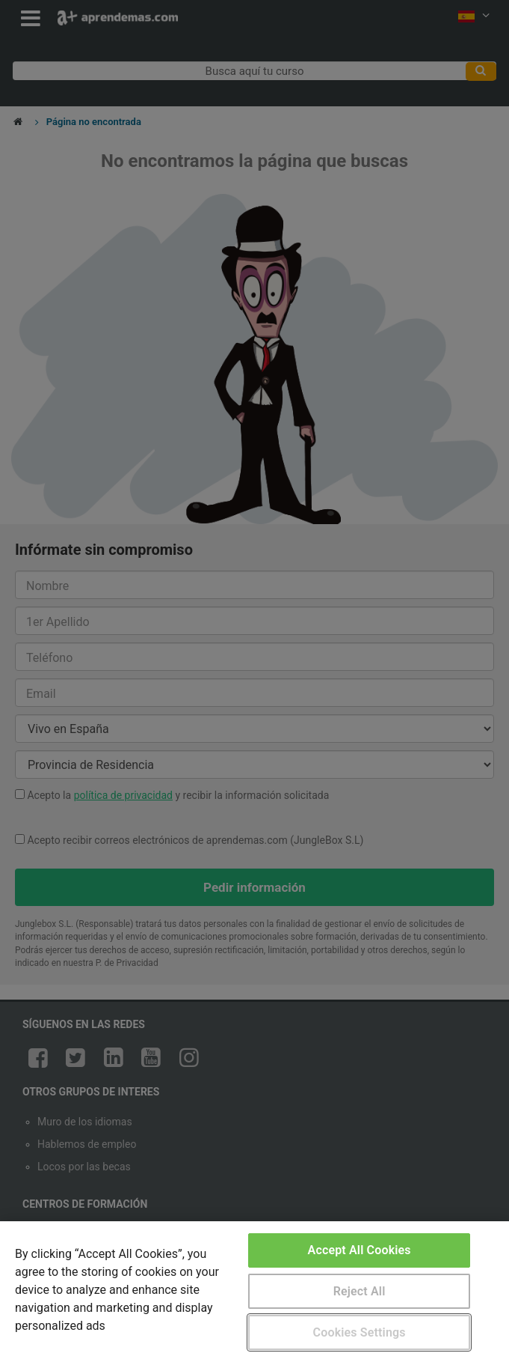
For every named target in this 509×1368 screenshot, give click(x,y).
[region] (254, 1294)
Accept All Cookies (359, 1250)
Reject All (359, 1291)
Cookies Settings (359, 1332)
